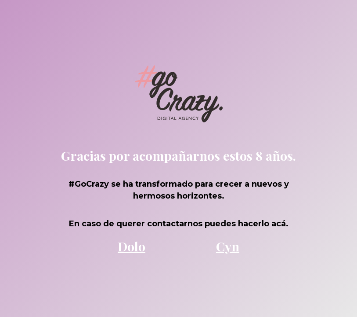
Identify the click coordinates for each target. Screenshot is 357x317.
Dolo (131, 246)
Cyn (227, 246)
